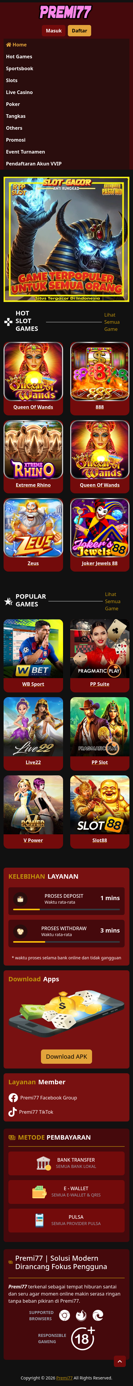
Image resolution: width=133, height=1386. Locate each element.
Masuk (54, 30)
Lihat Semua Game (112, 322)
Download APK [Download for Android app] (66, 1056)
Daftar (79, 30)
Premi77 (64, 1378)
